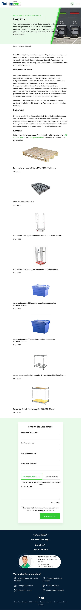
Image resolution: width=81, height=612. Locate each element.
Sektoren (22, 46)
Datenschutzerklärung (40, 510)
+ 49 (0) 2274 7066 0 (45, 569)
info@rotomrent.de (37, 138)
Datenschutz (39, 604)
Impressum (48, 604)
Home (15, 46)
